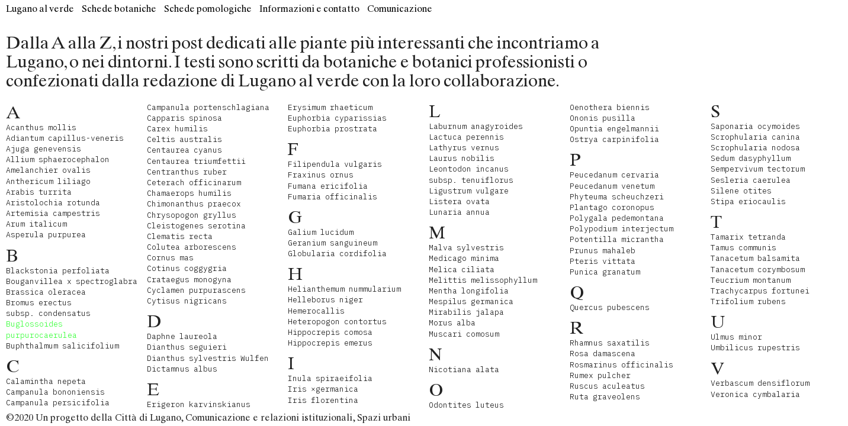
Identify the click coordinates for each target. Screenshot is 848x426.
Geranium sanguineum (332, 243)
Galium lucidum (321, 232)
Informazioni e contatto (309, 8)
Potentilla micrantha (617, 239)
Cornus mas (170, 258)
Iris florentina (323, 400)
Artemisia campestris (53, 213)
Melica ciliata (461, 269)
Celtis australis (184, 139)
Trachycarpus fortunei (760, 291)
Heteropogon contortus (337, 322)
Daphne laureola (182, 336)
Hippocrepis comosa (330, 332)
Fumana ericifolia (328, 186)
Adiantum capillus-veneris (65, 138)
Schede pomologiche (208, 8)
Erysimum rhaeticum (330, 107)
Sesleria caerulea (751, 180)
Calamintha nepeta (46, 381)
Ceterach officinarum (194, 183)
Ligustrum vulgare (469, 191)
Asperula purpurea (46, 235)
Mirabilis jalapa (466, 312)
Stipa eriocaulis (748, 201)
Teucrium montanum (751, 280)
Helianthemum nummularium (344, 289)
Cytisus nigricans (187, 301)
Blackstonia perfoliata (58, 271)
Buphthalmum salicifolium (62, 346)
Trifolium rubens (748, 301)
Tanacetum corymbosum (758, 269)
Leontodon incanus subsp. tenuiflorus (471, 174)
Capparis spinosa (184, 118)
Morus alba (452, 323)
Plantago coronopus (612, 207)
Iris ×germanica (323, 389)
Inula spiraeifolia (330, 378)
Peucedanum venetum (612, 186)
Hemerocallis (316, 311)
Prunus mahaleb (602, 251)
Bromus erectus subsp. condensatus (48, 308)
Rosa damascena (602, 353)
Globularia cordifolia (337, 253)
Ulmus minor (736, 337)
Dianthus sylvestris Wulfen (208, 358)
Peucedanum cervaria (614, 175)
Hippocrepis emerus (330, 343)
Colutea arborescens (191, 247)
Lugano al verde (40, 8)
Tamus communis (743, 248)
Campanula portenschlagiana (208, 107)
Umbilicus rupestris (755, 348)
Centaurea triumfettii (196, 161)
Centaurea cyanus (184, 150)
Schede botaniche (119, 8)
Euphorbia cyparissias (337, 118)
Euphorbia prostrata (332, 129)
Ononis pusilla (602, 118)
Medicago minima (464, 258)
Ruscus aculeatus (607, 386)
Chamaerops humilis (189, 193)
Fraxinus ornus (321, 175)
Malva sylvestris (466, 248)
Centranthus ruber (187, 172)
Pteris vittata (602, 261)
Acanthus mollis (41, 127)
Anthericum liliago (48, 181)
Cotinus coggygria (187, 268)
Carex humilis (177, 129)
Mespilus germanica (471, 301)
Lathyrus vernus (464, 148)
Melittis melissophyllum (483, 280)
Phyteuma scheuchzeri (617, 197)
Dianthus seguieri (187, 347)
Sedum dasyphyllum (751, 158)
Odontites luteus (466, 405)
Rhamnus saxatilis (610, 343)
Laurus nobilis (461, 158)
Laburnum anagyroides (476, 126)
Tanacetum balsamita (755, 258)
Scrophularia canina (755, 137)
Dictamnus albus (182, 369)
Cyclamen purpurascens (196, 290)
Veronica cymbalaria (755, 394)
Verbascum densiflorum (760, 383)
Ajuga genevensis (43, 149)
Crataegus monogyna (189, 280)
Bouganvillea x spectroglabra (71, 281)
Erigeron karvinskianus (198, 404)
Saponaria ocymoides (755, 126)
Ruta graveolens (605, 397)
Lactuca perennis (466, 137)
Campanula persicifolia (58, 403)
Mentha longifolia (469, 291)
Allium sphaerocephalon (58, 159)
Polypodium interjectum (621, 229)
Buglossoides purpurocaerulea (41, 329)
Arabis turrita (39, 192)
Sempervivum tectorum (758, 169)
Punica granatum (605, 272)
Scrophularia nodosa (755, 148)
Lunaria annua (459, 212)
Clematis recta (180, 236)
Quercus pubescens (610, 307)
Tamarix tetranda (748, 237)
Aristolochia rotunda (53, 203)
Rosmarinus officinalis (621, 365)
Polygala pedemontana (617, 218)
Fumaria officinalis (332, 197)
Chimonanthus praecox (194, 204)
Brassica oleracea (46, 292)
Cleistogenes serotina (196, 226)
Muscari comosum (464, 334)
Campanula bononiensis (55, 392)
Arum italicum (36, 224)
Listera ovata (459, 201)
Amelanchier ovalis (48, 170)
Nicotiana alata (464, 369)
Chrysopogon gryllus (191, 215)
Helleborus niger (325, 300)
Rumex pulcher (600, 375)
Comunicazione (399, 8)
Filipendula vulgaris (335, 164)
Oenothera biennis (610, 107)
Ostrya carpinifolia (614, 139)
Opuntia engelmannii (614, 129)
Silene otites (741, 191)
